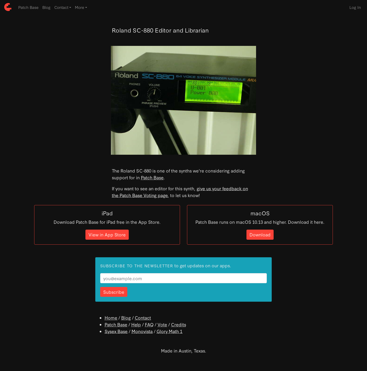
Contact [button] (61, 7)
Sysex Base (116, 331)
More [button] (79, 7)
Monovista (142, 331)
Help (136, 324)
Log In (355, 7)
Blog (46, 7)
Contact (143, 317)
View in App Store (107, 234)
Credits (178, 324)
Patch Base (28, 7)
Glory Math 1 (169, 331)
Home (111, 317)
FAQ (149, 324)
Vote (162, 324)
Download (260, 234)
